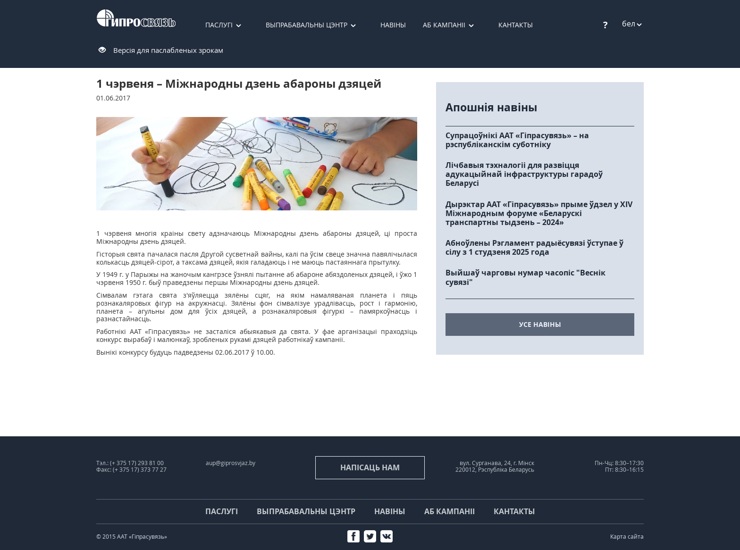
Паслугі (219, 24)
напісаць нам (370, 467)
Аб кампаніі (444, 24)
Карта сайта (627, 537)
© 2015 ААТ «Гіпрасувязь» (131, 537)
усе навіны (540, 324)
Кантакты (515, 24)
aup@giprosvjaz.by (230, 463)
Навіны (393, 24)
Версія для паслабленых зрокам (168, 50)
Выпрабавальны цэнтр (306, 24)
